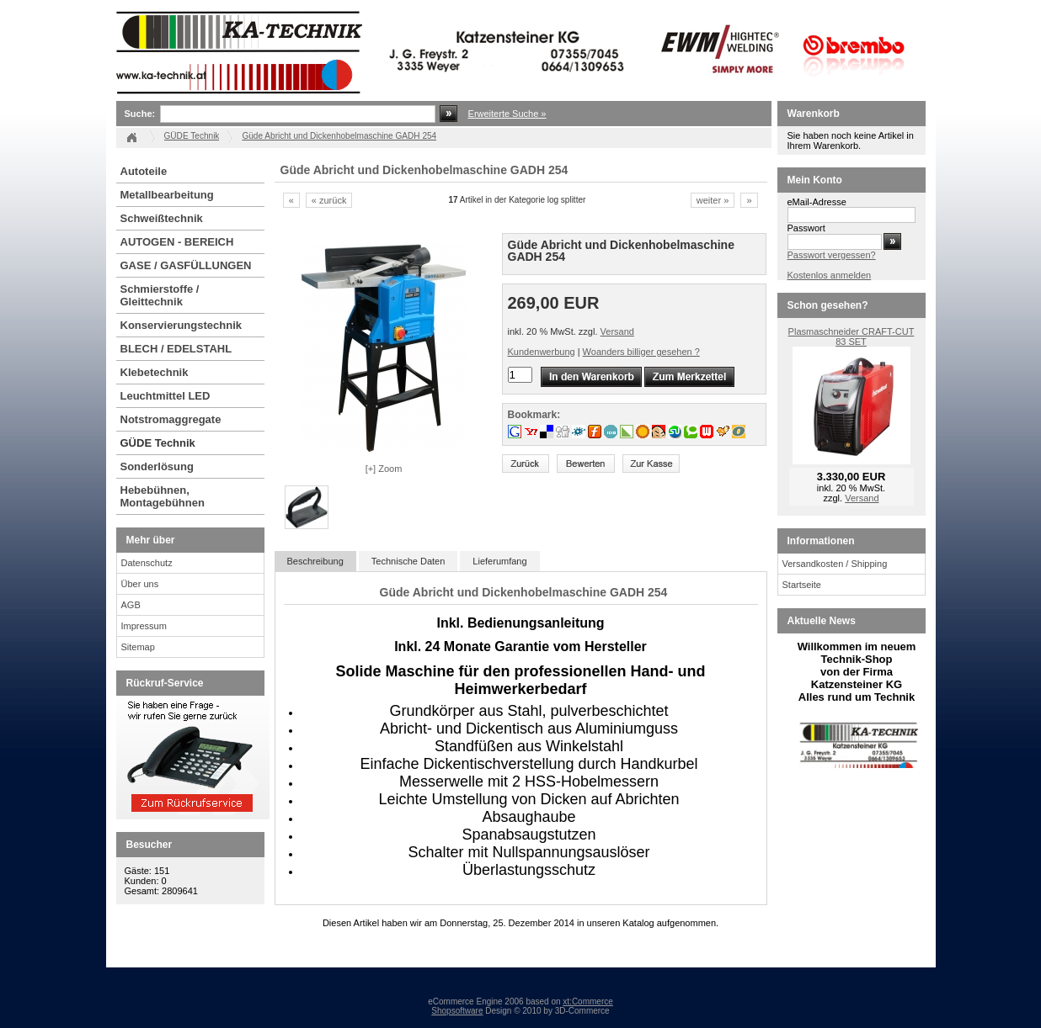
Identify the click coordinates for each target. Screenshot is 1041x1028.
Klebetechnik (154, 372)
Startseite (801, 585)
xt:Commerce (587, 1001)
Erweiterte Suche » (507, 114)
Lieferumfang (499, 561)
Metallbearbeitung (167, 194)
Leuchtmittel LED (165, 395)
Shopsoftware (457, 1010)
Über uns (140, 584)
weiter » (713, 200)
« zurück (329, 200)
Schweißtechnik (161, 218)
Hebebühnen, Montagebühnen (162, 496)
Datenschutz (147, 563)
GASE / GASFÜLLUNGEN (186, 265)
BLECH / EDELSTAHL (176, 348)
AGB (131, 605)
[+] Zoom (384, 469)
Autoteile (144, 171)
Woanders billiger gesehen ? (641, 352)
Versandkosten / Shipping (835, 564)
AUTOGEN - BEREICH (177, 242)
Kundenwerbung (541, 352)
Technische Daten (408, 561)
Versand (617, 331)
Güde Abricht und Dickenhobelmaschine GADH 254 (339, 135)
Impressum (144, 626)
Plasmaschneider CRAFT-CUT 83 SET (851, 336)
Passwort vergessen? (831, 255)
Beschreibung (315, 561)
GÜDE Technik (157, 443)
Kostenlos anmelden (829, 275)
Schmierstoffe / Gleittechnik (160, 295)
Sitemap (138, 647)
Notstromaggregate (171, 419)
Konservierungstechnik (181, 325)
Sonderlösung (157, 466)
